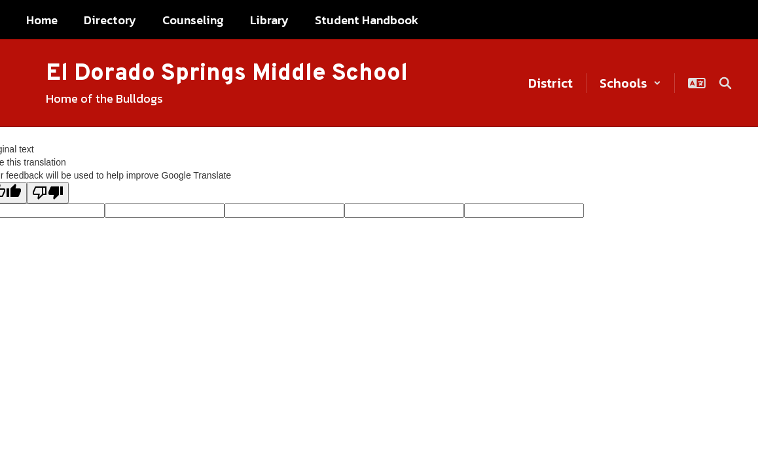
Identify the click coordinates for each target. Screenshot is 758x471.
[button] (630, 83)
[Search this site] (725, 83)
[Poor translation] (48, 192)
